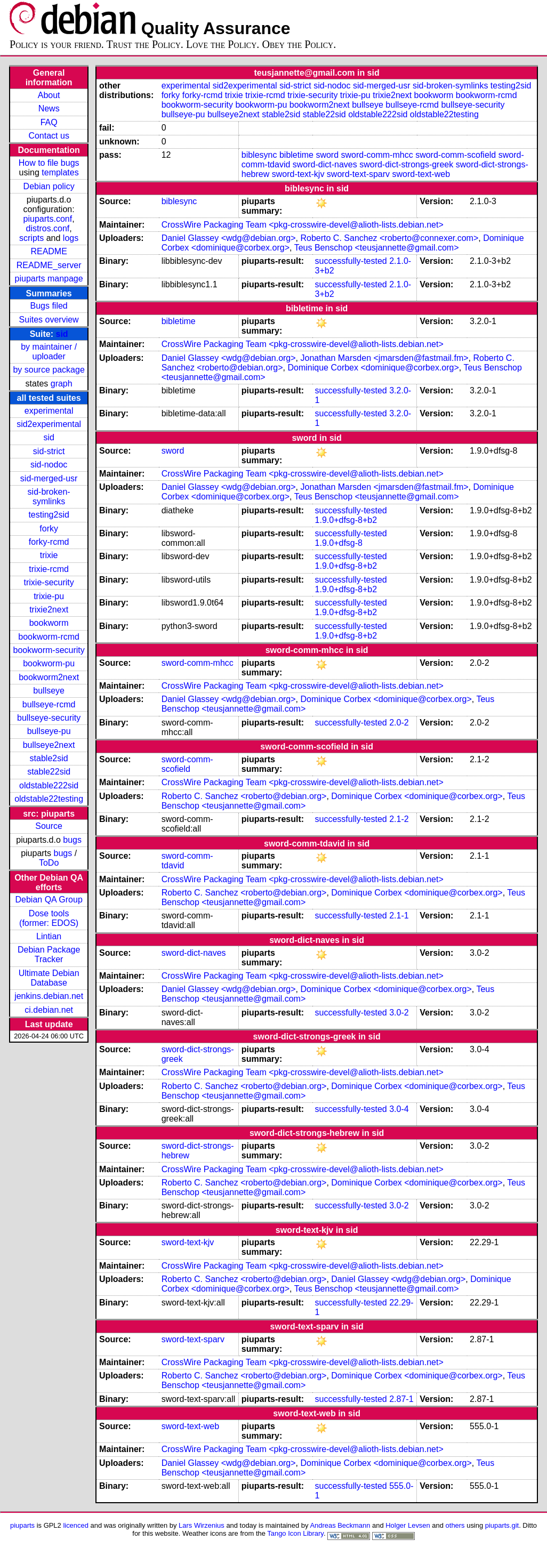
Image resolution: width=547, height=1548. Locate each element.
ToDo (49, 862)
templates (60, 172)
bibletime (296, 154)
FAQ (49, 122)
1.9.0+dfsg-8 (339, 542)
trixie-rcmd (49, 569)
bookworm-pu (49, 663)
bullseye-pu (49, 731)
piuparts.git (502, 1525)
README (48, 251)
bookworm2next (49, 677)
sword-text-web (421, 174)
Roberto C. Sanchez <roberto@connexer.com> (390, 238)
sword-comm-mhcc (377, 154)
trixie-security (49, 582)
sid (62, 333)
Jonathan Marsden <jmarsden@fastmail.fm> (385, 357)
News (49, 108)
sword (327, 154)
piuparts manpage (49, 278)
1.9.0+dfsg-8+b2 (346, 520)
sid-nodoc (48, 464)
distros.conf (48, 228)
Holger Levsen (407, 1525)
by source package (48, 369)
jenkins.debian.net (48, 996)
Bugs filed (49, 305)
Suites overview (49, 319)
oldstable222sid (48, 785)
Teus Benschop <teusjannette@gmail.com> (376, 247)
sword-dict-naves (325, 164)
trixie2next (48, 609)
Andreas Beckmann (340, 1525)
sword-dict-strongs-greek (406, 164)
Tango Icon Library (295, 1533)
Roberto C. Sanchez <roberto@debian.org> (244, 796)
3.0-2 (398, 1012)
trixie (49, 555)
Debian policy (49, 186)
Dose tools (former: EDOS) (48, 918)
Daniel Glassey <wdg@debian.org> (229, 238)
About (49, 95)
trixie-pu (49, 596)
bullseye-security (49, 717)
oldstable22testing (48, 798)
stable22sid (48, 771)
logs (70, 238)
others (455, 1525)
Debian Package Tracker (49, 954)
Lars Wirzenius (201, 1525)
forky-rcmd (49, 541)
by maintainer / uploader (49, 351)
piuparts (22, 1525)
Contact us (48, 135)
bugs (72, 839)
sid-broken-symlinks (49, 496)
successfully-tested (351, 260)
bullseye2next (49, 744)
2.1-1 (398, 915)
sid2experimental (49, 424)
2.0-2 (398, 722)
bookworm (49, 622)
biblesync (259, 154)
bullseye (49, 690)
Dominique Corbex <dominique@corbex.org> (373, 367)
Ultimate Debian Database (49, 978)
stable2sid (49, 758)
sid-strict (49, 451)
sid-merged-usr (49, 478)
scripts (31, 238)
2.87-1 (401, 1399)
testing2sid (48, 514)
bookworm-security (49, 650)
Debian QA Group (48, 899)
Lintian (48, 936)
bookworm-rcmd (48, 636)
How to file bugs (49, 162)
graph (62, 383)
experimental (49, 410)
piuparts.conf (48, 218)
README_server (49, 265)
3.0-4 (398, 1109)
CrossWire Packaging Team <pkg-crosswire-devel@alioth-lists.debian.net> (303, 224)
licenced (76, 1525)
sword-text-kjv (298, 174)
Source (48, 826)
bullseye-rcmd (49, 704)
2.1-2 (398, 819)
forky (48, 528)
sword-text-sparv (358, 174)
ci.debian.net (49, 1009)
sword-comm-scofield (455, 154)
